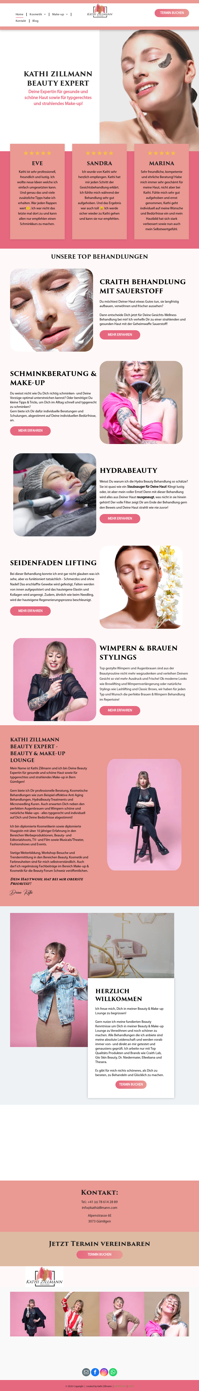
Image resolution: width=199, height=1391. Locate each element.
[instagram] (104, 1372)
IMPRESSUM (120, 1386)
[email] (86, 1372)
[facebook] (95, 1372)
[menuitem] (20, 14)
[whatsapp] (113, 1372)
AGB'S (131, 1386)
